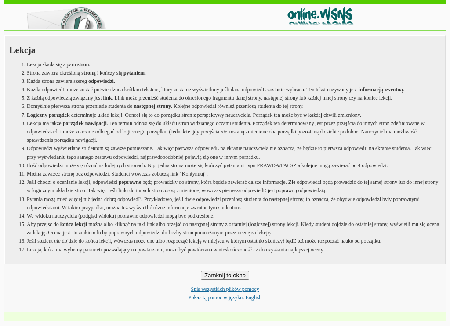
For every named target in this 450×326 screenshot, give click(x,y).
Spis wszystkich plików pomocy (225, 289)
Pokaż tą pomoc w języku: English (225, 297)
